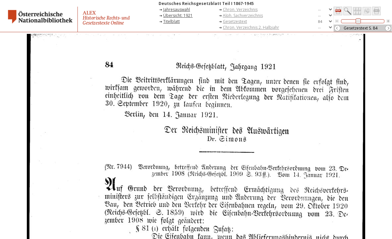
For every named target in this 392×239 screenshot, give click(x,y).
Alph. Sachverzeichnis (243, 15)
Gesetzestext (235, 21)
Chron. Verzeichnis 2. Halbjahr (251, 27)
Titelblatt (171, 21)
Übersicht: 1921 (178, 15)
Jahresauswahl (176, 9)
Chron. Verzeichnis (240, 9)
